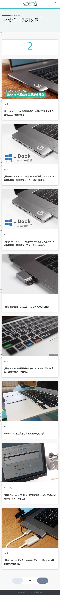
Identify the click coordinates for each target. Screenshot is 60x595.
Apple (15, 488)
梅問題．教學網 (30, 4)
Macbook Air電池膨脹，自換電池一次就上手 (24, 433)
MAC (6, 104)
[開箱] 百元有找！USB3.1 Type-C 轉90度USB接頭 (26, 307)
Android (7, 488)
